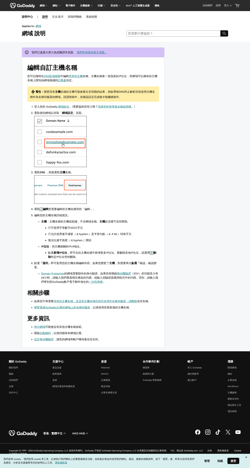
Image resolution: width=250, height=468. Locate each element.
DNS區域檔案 (52, 76)
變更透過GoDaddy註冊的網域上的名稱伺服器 (62, 307)
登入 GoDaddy (195, 367)
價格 (157, 5)
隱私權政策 (223, 450)
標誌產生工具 (234, 405)
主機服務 (232, 392)
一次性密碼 (96, 281)
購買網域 (232, 367)
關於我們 (13, 367)
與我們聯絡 (75, 16)
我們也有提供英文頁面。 (92, 52)
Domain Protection (52, 273)
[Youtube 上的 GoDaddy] (238, 434)
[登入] (228, 5)
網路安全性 (233, 399)
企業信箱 (232, 380)
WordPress (233, 386)
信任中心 (13, 392)
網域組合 (63, 106)
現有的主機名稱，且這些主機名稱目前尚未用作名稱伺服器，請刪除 (95, 301)
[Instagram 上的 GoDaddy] (208, 434)
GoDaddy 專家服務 (152, 380)
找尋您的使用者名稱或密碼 (114, 106)
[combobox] (173, 33)
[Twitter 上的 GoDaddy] (228, 434)
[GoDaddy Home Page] (23, 433)
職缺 (11, 374)
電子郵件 (70, 5)
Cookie (237, 450)
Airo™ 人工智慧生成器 (138, 5)
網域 (38, 26)
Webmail (105, 367)
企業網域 (105, 380)
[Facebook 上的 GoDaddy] (198, 434)
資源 (54, 380)
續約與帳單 (193, 374)
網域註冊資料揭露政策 (63, 386)
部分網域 (39, 326)
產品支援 (56, 367)
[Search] (224, 33)
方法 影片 (58, 16)
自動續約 (45, 333)
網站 (230, 374)
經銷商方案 (148, 374)
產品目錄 (105, 386)
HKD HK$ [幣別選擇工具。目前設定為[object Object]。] (80, 433)
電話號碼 (232, 411)
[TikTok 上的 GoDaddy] (218, 434)
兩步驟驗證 (124, 273)
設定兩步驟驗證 (44, 339)
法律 (11, 386)
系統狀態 (91, 16)
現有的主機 (76, 76)
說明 (45, 16)
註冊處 (62, 80)
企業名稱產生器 (109, 392)
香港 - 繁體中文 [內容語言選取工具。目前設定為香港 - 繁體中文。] (55, 433)
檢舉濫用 (56, 374)
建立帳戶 (192, 380)
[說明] (218, 5)
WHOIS (104, 374)
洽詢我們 (13, 380)
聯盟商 (146, 367)
